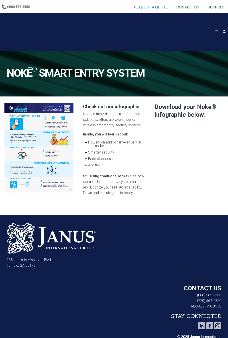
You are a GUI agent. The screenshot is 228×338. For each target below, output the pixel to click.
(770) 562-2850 (209, 279)
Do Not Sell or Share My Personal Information (119, 327)
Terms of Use (74, 327)
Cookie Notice (12, 327)
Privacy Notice (43, 327)
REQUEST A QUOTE (206, 285)
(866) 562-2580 (209, 273)
